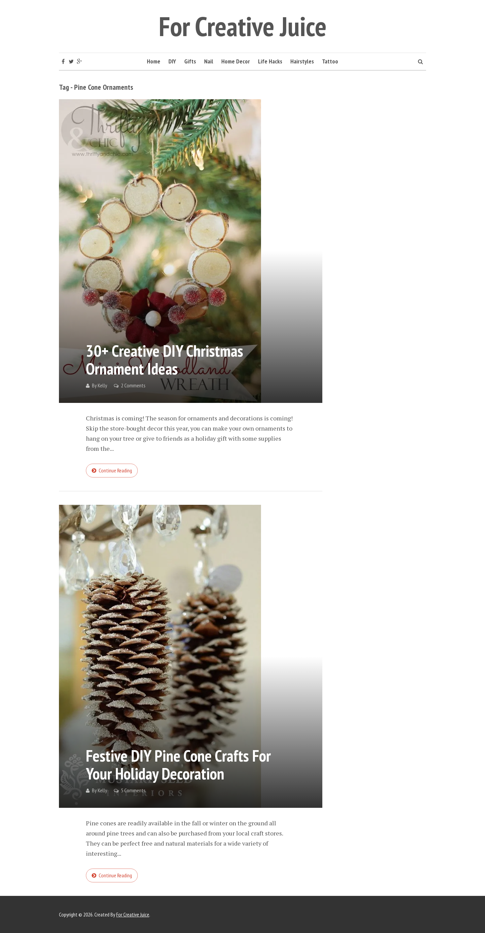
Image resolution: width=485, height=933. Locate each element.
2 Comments (133, 385)
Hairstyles (302, 61)
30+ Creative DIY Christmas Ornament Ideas (164, 359)
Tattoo (330, 61)
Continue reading (115, 470)
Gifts (190, 61)
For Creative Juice (243, 26)
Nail (208, 61)
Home (153, 61)
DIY (172, 61)
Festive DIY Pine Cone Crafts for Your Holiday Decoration (178, 764)
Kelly (102, 385)
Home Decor (235, 61)
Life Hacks (270, 61)
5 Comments (133, 790)
